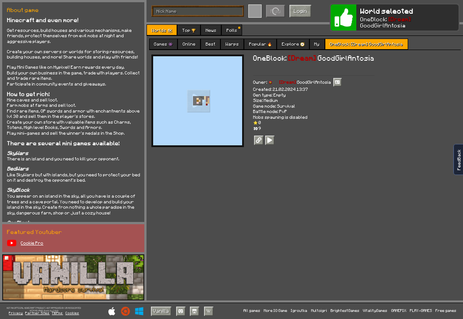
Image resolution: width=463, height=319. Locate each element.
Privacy (16, 313)
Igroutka (299, 310)
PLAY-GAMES (421, 310)
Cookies (72, 313)
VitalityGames (375, 310)
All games (251, 310)
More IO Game (275, 310)
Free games (446, 310)
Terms (57, 313)
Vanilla (161, 311)
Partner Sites (37, 313)
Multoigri (319, 310)
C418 (55, 311)
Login (300, 11)
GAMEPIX (398, 310)
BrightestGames (345, 310)
